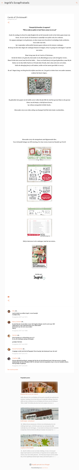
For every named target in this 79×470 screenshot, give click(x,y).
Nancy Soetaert (16, 321)
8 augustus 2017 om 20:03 (19, 344)
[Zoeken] (31, 3)
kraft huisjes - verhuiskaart (27, 421)
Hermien (14, 335)
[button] (8, 23)
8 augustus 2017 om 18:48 (19, 330)
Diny (13, 311)
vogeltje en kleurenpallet (27, 447)
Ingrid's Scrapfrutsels (16, 2)
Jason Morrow (45, 467)
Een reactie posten (13, 369)
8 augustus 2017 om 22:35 (19, 365)
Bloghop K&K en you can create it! (29, 394)
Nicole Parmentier (17, 349)
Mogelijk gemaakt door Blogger (39, 464)
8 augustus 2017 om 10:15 (19, 317)
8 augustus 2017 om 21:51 (19, 353)
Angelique (15, 358)
